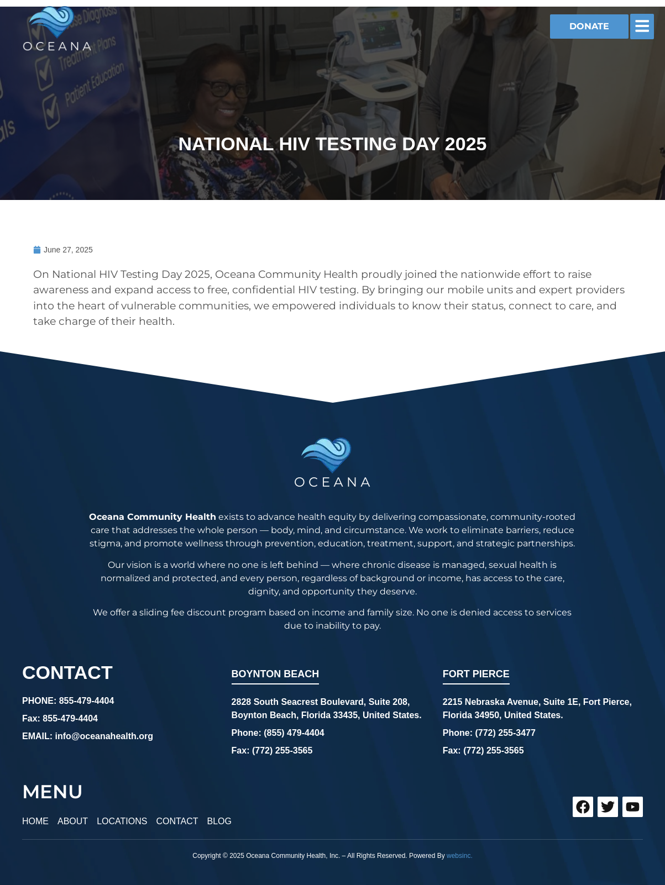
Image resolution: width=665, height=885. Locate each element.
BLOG (219, 821)
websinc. (460, 856)
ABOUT (72, 821)
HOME (35, 821)
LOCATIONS (122, 821)
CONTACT (177, 821)
